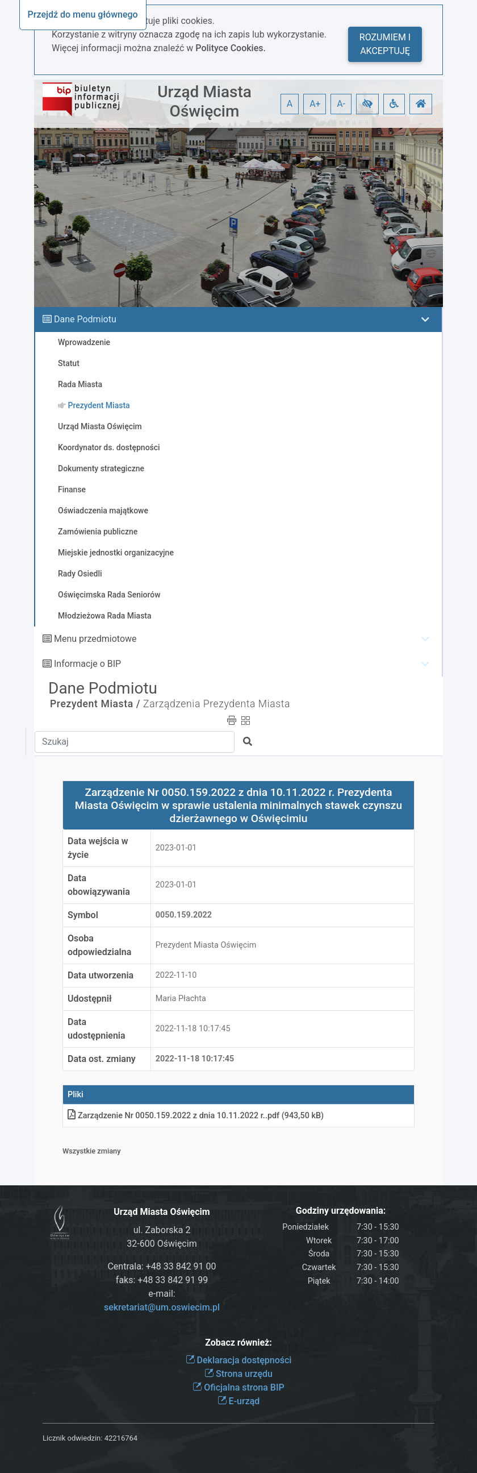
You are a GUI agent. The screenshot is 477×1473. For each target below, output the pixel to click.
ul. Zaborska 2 (162, 1230)
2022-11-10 (176, 975)
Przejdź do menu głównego (83, 14)
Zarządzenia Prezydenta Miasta (216, 703)
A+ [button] (315, 103)
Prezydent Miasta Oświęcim (206, 945)
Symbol (83, 915)
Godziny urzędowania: (341, 1210)
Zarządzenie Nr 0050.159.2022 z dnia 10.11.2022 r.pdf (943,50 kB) (196, 1116)
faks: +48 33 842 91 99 (162, 1280)
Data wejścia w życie (98, 848)
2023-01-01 (176, 848)
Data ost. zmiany (102, 1058)
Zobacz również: (238, 1342)
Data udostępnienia (96, 1028)
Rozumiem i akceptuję (385, 44)
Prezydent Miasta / (95, 703)
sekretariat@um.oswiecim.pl (162, 1307)
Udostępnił (90, 998)
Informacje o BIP (87, 663)
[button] (367, 104)
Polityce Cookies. (230, 48)
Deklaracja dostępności (239, 1360)
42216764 (120, 1438)
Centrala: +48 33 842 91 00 (161, 1266)
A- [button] (341, 103)
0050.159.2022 (184, 915)
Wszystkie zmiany (91, 1151)
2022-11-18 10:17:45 (193, 1029)
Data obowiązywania (99, 885)
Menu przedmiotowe (95, 638)
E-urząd (238, 1401)
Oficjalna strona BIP (238, 1387)
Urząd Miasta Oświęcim (204, 101)
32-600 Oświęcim (161, 1243)
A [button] (289, 103)
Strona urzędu (238, 1373)
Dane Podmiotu (85, 319)
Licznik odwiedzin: (72, 1438)
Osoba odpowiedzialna (99, 945)
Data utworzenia (100, 975)
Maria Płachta (181, 998)
